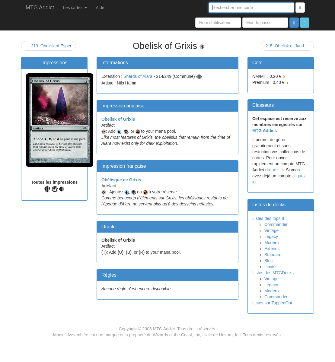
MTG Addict (40, 8)
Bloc (268, 260)
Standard (273, 254)
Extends (272, 248)
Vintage (271, 230)
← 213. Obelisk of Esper (49, 45)
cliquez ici (274, 169)
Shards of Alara (137, 76)
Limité (270, 266)
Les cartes (75, 7)
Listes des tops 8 (268, 218)
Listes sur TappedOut (272, 302)
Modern (271, 242)
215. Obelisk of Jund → (287, 45)
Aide (100, 7)
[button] (304, 22)
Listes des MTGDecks (273, 272)
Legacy (271, 236)
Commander (276, 224)
